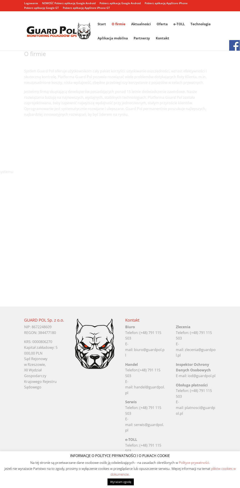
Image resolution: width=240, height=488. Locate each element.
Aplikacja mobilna (113, 38)
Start (102, 24)
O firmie (118, 24)
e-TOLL (179, 24)
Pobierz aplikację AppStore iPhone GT (86, 8)
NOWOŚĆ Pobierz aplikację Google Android (69, 3)
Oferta (162, 24)
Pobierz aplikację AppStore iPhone (166, 3)
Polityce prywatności (194, 462)
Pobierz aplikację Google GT (41, 8)
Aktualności (141, 24)
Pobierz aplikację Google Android (120, 3)
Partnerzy (142, 38)
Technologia (200, 24)
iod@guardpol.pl (201, 375)
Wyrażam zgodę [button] (120, 482)
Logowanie (31, 3)
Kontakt (162, 38)
